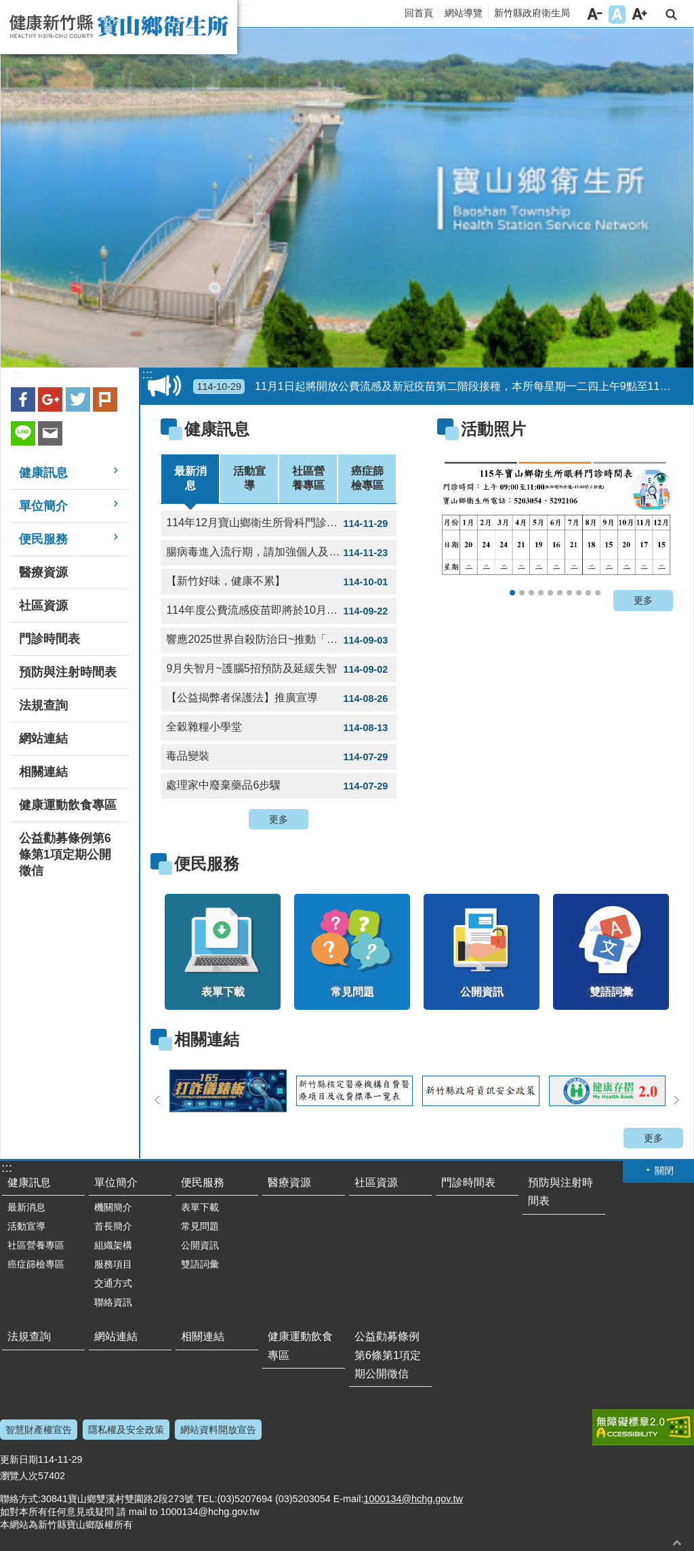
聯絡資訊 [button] (113, 1302)
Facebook (23, 399)
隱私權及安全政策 (126, 1429)
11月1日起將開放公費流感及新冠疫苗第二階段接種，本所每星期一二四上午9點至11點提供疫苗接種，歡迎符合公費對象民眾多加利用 (441, 386)
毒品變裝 (278, 756)
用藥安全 (578, 592)
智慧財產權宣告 (38, 1429)
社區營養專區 (308, 478)
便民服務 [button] (43, 539)
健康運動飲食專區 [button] (68, 805)
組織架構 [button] (113, 1245)
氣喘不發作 (588, 592)
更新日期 (19, 1459)
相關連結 (206, 1039)
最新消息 (190, 478)
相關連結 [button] (43, 772)
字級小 (594, 14)
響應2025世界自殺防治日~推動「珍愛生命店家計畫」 (281, 640)
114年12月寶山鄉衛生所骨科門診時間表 (278, 523)
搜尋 (671, 14)
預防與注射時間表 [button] (68, 672)
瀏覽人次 (19, 1475)
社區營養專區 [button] (35, 1245)
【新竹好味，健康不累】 (278, 581)
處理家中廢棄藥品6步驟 (278, 786)
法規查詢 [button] (43, 705)
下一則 (676, 1100)
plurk (105, 399)
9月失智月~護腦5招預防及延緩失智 (278, 669)
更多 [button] (278, 819)
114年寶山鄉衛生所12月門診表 (531, 592)
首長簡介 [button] (113, 1226)
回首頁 (419, 12)
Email (50, 433)
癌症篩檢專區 (367, 478)
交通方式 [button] (113, 1283)
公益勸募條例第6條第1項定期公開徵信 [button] (65, 854)
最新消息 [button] (26, 1207)
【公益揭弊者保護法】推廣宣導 (278, 698)
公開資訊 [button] (200, 1245)
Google (50, 399)
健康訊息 (216, 429)
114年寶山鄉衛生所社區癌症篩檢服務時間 (541, 592)
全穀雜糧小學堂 (278, 727)
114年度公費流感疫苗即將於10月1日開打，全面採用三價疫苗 (281, 611)
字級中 (617, 14)
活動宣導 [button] (26, 1226)
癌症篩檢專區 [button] (35, 1264)
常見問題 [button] (200, 1226)
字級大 (639, 14)
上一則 (157, 1100)
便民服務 (206, 864)
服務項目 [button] (113, 1264)
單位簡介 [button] (43, 506)
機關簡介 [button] (113, 1207)
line (23, 433)
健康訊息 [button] (43, 472)
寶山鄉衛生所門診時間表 (569, 592)
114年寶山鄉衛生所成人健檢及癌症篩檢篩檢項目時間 (560, 592)
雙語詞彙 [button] (200, 1264)
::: (244, 7)
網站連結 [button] (43, 738)
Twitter (78, 399)
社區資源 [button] (43, 605)
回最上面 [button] (677, 1542)
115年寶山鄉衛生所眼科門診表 (512, 592)
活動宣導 (249, 478)
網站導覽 (464, 12)
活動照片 (493, 429)
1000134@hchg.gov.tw (412, 1498)
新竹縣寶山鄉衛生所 (118, 27)
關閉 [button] (664, 1170)
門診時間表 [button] (49, 639)
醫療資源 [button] (43, 572)
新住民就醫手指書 (597, 592)
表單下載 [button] (200, 1207)
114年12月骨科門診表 (522, 592)
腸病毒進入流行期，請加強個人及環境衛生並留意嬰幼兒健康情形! (281, 552)
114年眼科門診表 (550, 592)
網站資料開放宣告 (218, 1429)
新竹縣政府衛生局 (532, 12)
